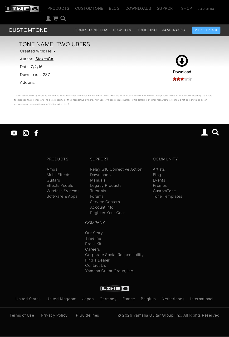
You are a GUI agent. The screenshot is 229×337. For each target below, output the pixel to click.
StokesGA (44, 58)
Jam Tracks (173, 30)
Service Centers (105, 201)
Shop (186, 8)
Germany (108, 298)
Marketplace (206, 30)
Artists (159, 169)
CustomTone (89, 8)
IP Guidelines (87, 315)
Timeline (93, 238)
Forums (97, 196)
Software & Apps (62, 196)
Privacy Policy (54, 315)
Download (182, 64)
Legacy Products (106, 185)
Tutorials (98, 190)
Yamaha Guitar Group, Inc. (109, 270)
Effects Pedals (60, 185)
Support (166, 8)
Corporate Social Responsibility (114, 254)
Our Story (94, 232)
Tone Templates (100, 30)
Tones (81, 30)
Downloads (138, 8)
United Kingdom (61, 298)
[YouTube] (14, 132)
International (202, 298)
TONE (28, 30)
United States (28, 298)
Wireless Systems (63, 190)
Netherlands (173, 298)
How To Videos (124, 30)
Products (58, 8)
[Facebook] (36, 132)
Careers (92, 249)
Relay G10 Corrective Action (116, 169)
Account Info (101, 207)
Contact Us (95, 265)
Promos (160, 185)
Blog (114, 8)
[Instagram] (25, 132)
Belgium (148, 298)
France (128, 298)
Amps (52, 169)
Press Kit (93, 243)
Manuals (98, 180)
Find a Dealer (97, 260)
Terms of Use (22, 315)
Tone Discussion (149, 30)
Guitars (53, 180)
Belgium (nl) (206, 8)
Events (159, 180)
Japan (88, 298)
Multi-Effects (58, 174)
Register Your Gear (107, 212)
